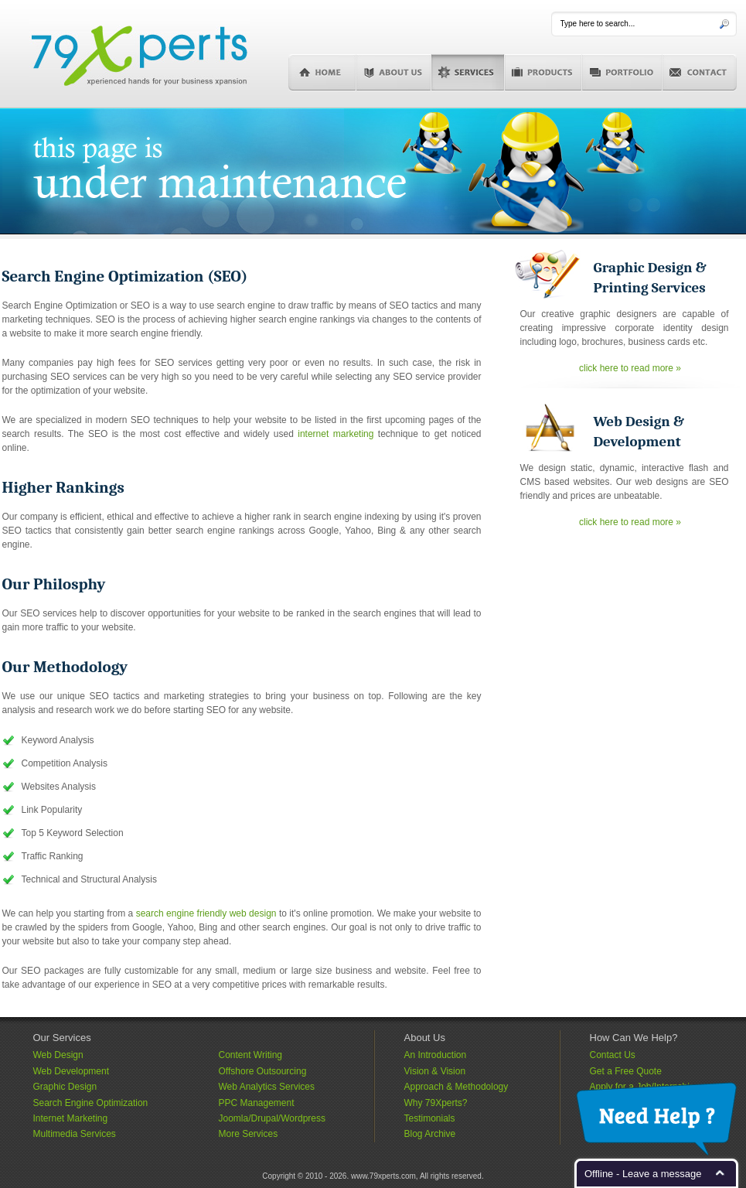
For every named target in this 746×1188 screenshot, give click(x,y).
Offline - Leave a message (643, 1173)
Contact (700, 72)
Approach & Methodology (456, 1086)
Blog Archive (430, 1133)
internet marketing (335, 433)
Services (468, 72)
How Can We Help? (634, 1037)
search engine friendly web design (206, 913)
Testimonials (429, 1118)
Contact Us (612, 1055)
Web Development (71, 1071)
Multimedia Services (74, 1133)
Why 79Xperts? (436, 1103)
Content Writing (250, 1055)
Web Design (58, 1055)
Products (543, 72)
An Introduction (435, 1055)
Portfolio (622, 72)
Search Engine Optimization (90, 1103)
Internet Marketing (70, 1118)
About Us (393, 72)
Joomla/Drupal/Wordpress (272, 1118)
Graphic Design (65, 1086)
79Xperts (139, 54)
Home (322, 72)
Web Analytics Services (267, 1086)
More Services (248, 1133)
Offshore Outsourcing (263, 1071)
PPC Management (257, 1103)
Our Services (62, 1037)
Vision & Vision (435, 1071)
